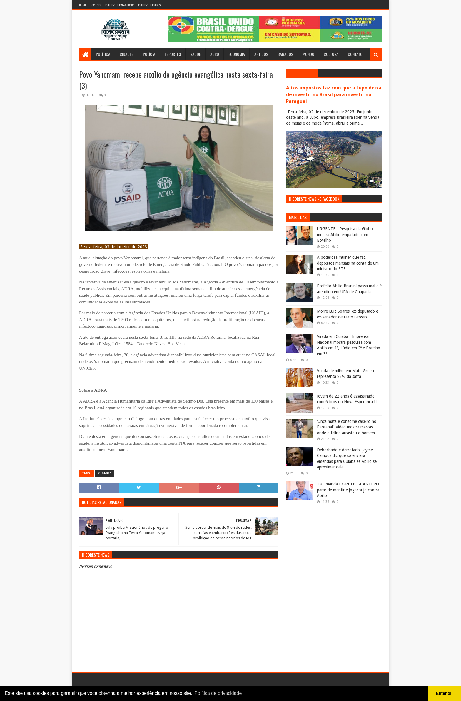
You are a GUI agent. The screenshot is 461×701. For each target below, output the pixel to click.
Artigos (261, 54)
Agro (214, 54)
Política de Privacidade (119, 4)
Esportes (173, 54)
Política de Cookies (149, 4)
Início (82, 4)
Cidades (126, 54)
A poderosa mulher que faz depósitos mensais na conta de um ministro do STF (348, 263)
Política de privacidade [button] (218, 693)
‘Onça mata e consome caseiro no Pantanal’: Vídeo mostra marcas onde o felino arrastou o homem (346, 427)
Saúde (195, 54)
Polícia (149, 54)
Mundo (308, 54)
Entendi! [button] (444, 693)
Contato (96, 4)
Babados (285, 54)
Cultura (331, 54)
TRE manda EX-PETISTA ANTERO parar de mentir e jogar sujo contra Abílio (348, 490)
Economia (236, 54)
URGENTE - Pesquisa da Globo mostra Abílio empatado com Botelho (345, 234)
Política (103, 54)
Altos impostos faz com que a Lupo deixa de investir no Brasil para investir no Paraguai (334, 94)
